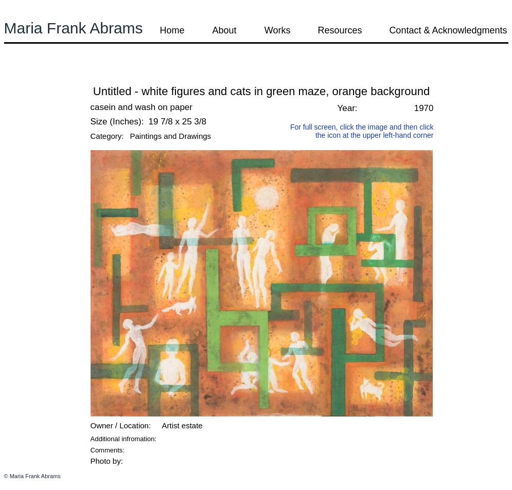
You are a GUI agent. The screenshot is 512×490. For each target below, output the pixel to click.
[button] (32, 77)
